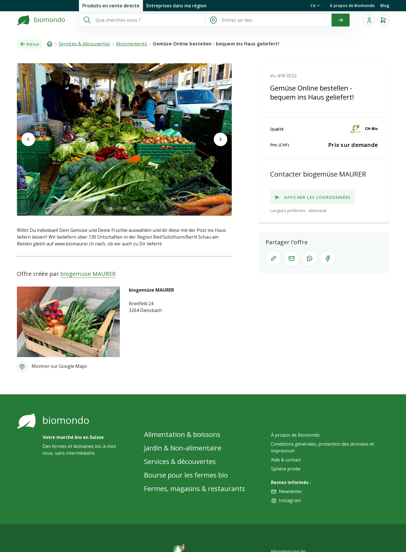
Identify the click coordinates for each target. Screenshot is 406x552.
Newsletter (290, 491)
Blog (384, 5)
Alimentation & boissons (182, 434)
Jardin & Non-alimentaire (182, 447)
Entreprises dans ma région (176, 6)
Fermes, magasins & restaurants (194, 488)
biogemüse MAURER (88, 274)
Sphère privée (286, 469)
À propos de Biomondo (352, 5)
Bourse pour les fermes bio (186, 475)
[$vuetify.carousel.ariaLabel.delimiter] (110, 208)
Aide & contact (286, 460)
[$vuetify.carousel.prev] (28, 139)
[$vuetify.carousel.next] (220, 139)
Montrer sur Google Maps (59, 366)
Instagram (290, 500)
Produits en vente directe (111, 6)
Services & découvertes (180, 461)
